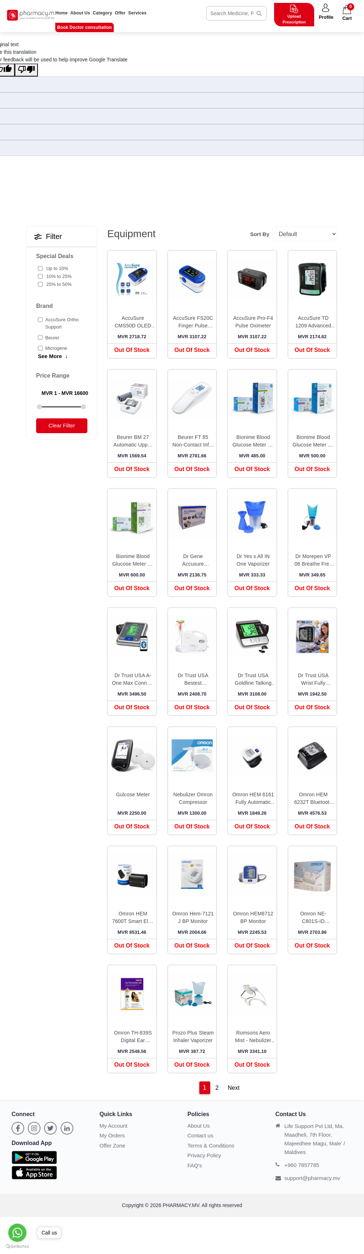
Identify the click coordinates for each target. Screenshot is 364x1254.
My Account (114, 1126)
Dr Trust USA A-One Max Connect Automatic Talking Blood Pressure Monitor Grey (133, 679)
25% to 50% (59, 284)
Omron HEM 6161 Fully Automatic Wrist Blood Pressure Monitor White (253, 799)
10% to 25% (59, 276)
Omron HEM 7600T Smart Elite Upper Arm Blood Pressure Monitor (132, 918)
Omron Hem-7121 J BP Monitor (193, 917)
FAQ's (194, 1165)
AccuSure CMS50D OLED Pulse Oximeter (132, 322)
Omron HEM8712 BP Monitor (253, 917)
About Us (80, 13)
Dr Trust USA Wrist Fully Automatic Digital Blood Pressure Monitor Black (313, 679)
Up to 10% (57, 268)
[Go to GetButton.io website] (17, 1246)
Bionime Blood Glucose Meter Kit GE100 (253, 441)
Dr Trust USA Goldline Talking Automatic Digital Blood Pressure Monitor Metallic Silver (253, 679)
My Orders (112, 1135)
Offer (120, 13)
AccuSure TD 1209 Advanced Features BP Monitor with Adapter (313, 322)
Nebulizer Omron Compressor (193, 798)
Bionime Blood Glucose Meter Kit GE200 (313, 441)
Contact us (200, 1135)
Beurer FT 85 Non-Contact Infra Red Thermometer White (193, 441)
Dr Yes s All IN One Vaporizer (253, 560)
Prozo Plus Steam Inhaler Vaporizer (193, 1036)
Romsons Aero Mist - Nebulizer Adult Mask (253, 1037)
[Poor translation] (26, 70)
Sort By (259, 234)
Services (137, 13)
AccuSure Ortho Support (62, 323)
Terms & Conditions (210, 1145)
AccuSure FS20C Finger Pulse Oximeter (193, 322)
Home (61, 13)
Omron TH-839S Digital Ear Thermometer (133, 1037)
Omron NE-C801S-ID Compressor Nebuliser (313, 918)
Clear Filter (61, 425)
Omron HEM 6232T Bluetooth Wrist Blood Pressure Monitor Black (313, 799)
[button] (326, 12)
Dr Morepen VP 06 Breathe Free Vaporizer (313, 560)
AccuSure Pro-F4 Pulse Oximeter (253, 321)
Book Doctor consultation (84, 27)
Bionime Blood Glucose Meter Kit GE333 (133, 560)
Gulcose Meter (133, 794)
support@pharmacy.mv (308, 1178)
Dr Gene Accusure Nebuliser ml (192, 560)
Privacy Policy (204, 1155)
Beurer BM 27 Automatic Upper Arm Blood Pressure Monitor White (133, 441)
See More (50, 356)
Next (234, 1088)
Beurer (52, 337)
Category (102, 13)
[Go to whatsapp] (17, 1233)
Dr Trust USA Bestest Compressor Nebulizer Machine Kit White (193, 679)
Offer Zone (112, 1145)
